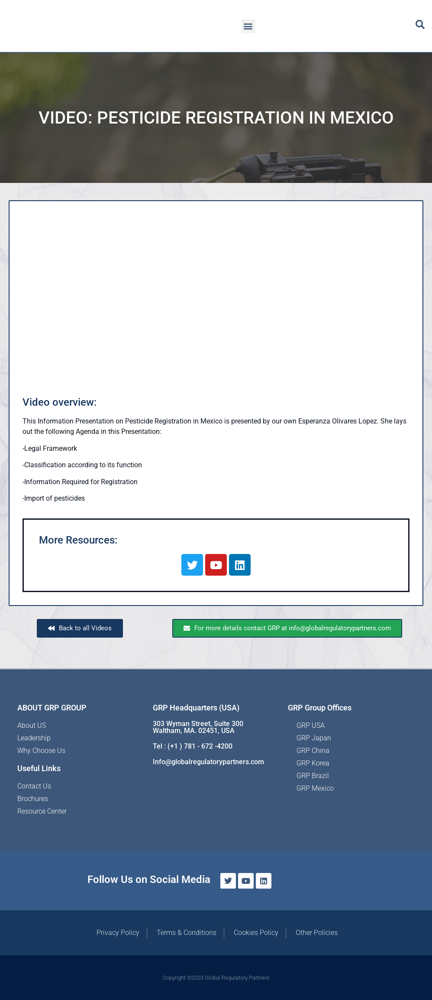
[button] (248, 26)
